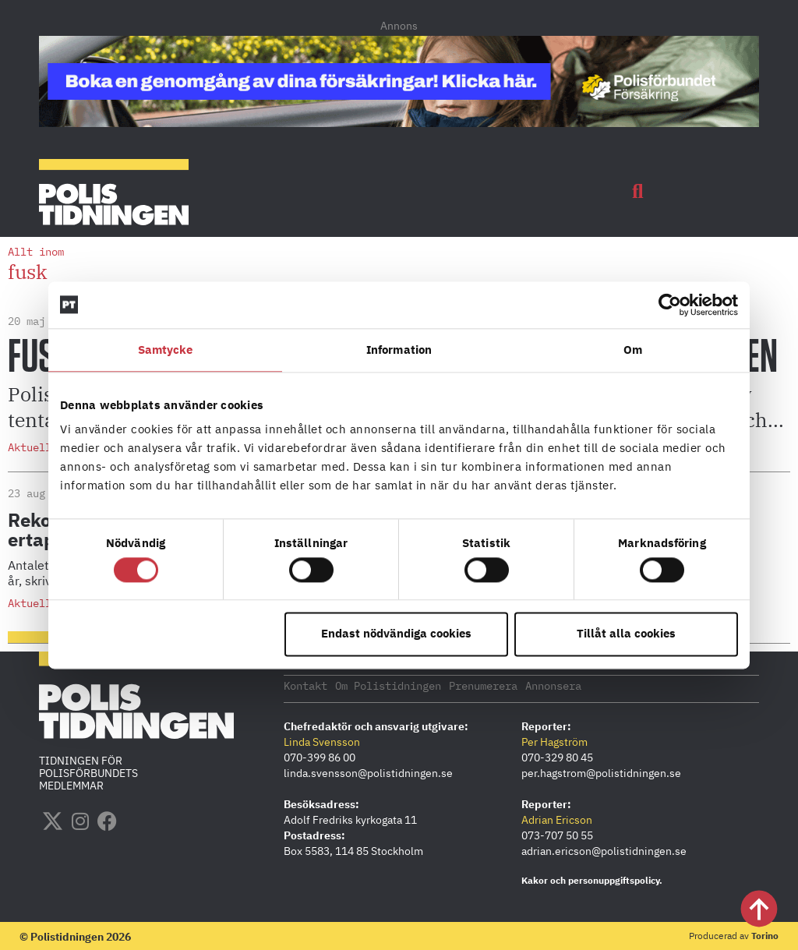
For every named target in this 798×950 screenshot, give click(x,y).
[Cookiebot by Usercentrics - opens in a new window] (670, 304)
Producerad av (734, 935)
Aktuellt (33, 447)
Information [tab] (399, 349)
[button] (637, 191)
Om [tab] (632, 349)
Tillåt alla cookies (626, 634)
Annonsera (553, 685)
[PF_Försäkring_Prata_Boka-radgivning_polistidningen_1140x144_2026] (399, 122)
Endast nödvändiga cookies (396, 634)
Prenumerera (483, 685)
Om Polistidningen (388, 685)
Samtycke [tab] (165, 349)
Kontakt (305, 685)
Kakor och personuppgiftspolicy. (591, 879)
